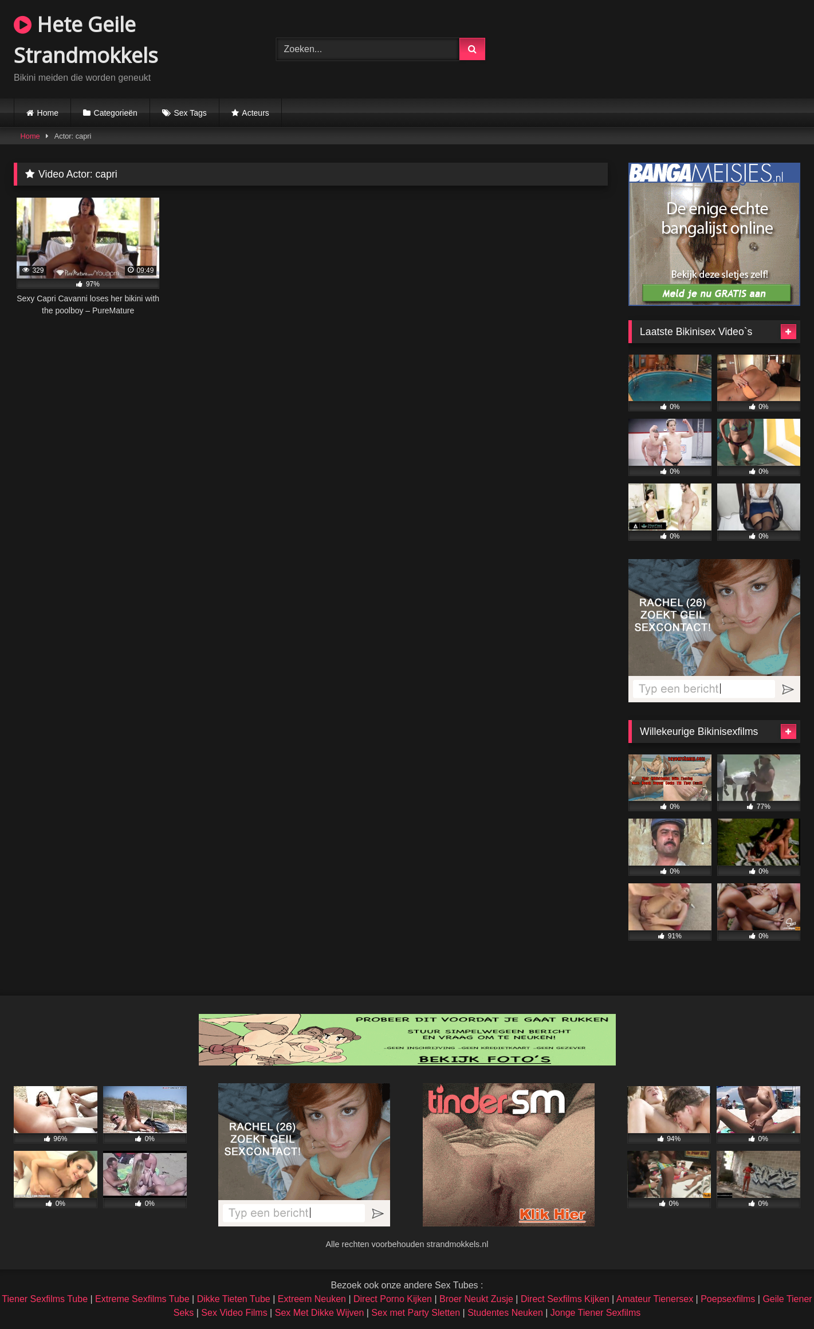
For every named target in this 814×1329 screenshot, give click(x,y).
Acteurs (255, 112)
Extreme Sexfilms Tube (142, 1299)
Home (47, 112)
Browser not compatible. (669, 47)
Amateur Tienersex (654, 1299)
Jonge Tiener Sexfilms (595, 1313)
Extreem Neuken (312, 1299)
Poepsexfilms (728, 1299)
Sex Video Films (234, 1313)
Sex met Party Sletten (415, 1313)
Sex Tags (190, 112)
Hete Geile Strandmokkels (86, 39)
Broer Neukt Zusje (476, 1299)
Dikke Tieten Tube (233, 1299)
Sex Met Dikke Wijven (319, 1313)
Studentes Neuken (505, 1313)
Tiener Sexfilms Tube (45, 1299)
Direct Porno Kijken (392, 1299)
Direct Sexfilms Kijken (565, 1299)
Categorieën (115, 112)
